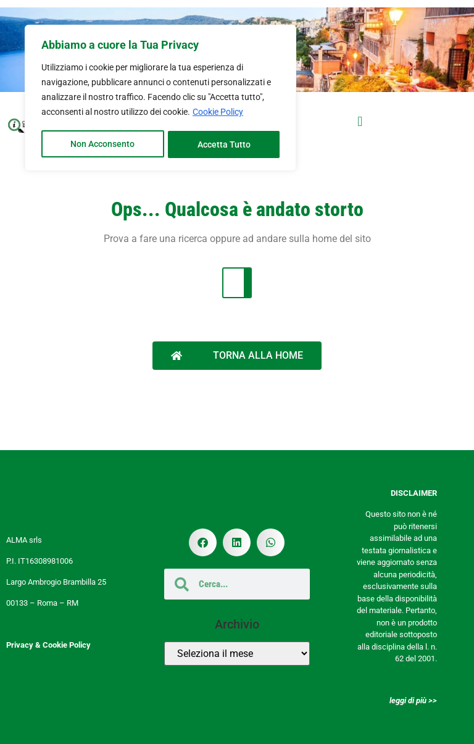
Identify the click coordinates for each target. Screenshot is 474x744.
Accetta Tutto (224, 143)
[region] (160, 97)
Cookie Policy (218, 112)
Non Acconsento (102, 143)
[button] (360, 122)
